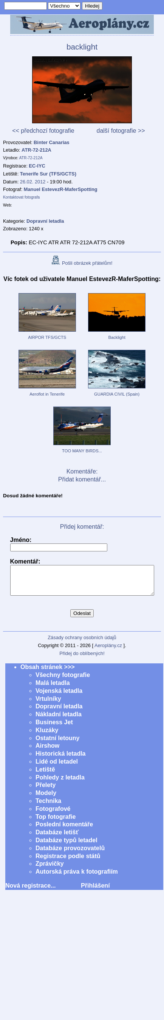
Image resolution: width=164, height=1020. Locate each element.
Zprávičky (50, 869)
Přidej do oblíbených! (82, 659)
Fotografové (53, 814)
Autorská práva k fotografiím (77, 877)
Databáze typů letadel (66, 846)
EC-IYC (37, 166)
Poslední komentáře (64, 830)
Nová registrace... (30, 891)
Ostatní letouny (57, 744)
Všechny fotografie (63, 680)
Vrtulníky (48, 704)
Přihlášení (95, 891)
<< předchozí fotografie (43, 130)
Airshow (47, 751)
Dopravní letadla (59, 712)
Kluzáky (47, 736)
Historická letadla (61, 759)
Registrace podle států (68, 862)
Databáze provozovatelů (70, 854)
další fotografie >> (120, 130)
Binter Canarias (52, 142)
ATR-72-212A (36, 150)
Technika (48, 806)
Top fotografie (56, 822)
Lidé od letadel (57, 767)
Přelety (46, 790)
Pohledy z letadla (60, 783)
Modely (46, 798)
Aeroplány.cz (108, 651)
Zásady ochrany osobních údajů (82, 643)
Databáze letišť (57, 838)
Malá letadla (53, 688)
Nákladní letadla (59, 720)
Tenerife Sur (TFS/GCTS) (48, 174)
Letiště (45, 775)
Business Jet (54, 728)
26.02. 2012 (33, 182)
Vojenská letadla (59, 696)
